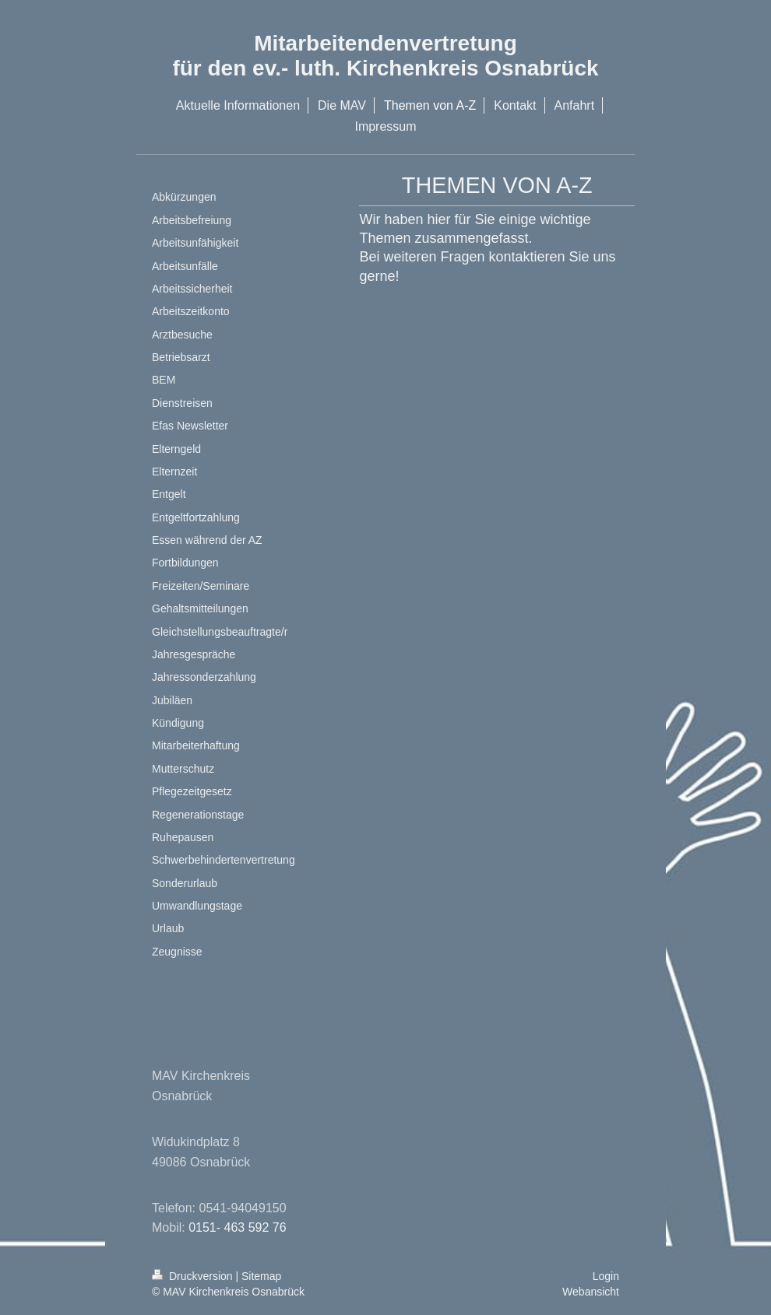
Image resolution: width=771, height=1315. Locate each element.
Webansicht (590, 1291)
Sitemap (261, 1276)
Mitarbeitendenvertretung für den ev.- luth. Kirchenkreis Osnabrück (385, 55)
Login (606, 1276)
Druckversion (193, 1276)
